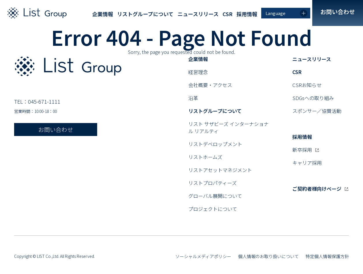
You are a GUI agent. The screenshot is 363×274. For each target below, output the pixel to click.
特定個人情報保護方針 (327, 256)
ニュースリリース (198, 14)
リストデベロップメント (215, 144)
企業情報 (102, 14)
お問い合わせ (337, 11)
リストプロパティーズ (212, 182)
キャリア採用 (307, 162)
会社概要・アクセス (210, 84)
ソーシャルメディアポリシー (203, 256)
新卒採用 (305, 149)
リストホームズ (205, 156)
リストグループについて (145, 14)
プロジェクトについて (212, 208)
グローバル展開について (215, 195)
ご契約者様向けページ (320, 188)
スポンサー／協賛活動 (316, 110)
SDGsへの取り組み (313, 97)
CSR (227, 14)
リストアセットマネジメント (220, 169)
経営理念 (198, 71)
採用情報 (246, 14)
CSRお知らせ (306, 84)
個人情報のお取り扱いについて (268, 256)
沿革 (193, 97)
